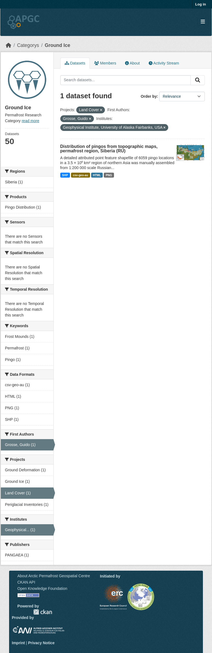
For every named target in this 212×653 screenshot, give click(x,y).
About (132, 63)
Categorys (28, 45)
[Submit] (198, 80)
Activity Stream (164, 63)
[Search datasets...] (125, 80)
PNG (109, 175)
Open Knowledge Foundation (42, 588)
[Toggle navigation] (202, 22)
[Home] (8, 45)
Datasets (75, 63)
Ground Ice (57, 45)
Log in (200, 4)
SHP (65, 175)
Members (105, 63)
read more (30, 121)
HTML (97, 175)
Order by (149, 96)
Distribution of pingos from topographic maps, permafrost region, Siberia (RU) (109, 148)
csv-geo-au (80, 175)
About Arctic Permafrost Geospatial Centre (53, 576)
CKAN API (26, 582)
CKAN (42, 612)
